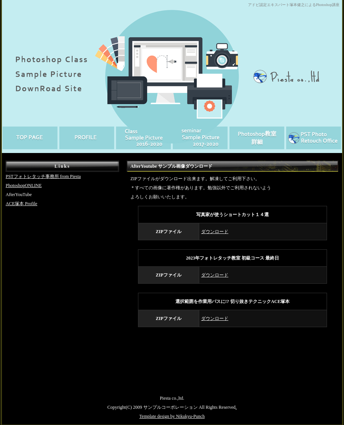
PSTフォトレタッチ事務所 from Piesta (43, 176)
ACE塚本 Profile (21, 203)
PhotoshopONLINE (24, 185)
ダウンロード (214, 231)
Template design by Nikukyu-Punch (172, 416)
